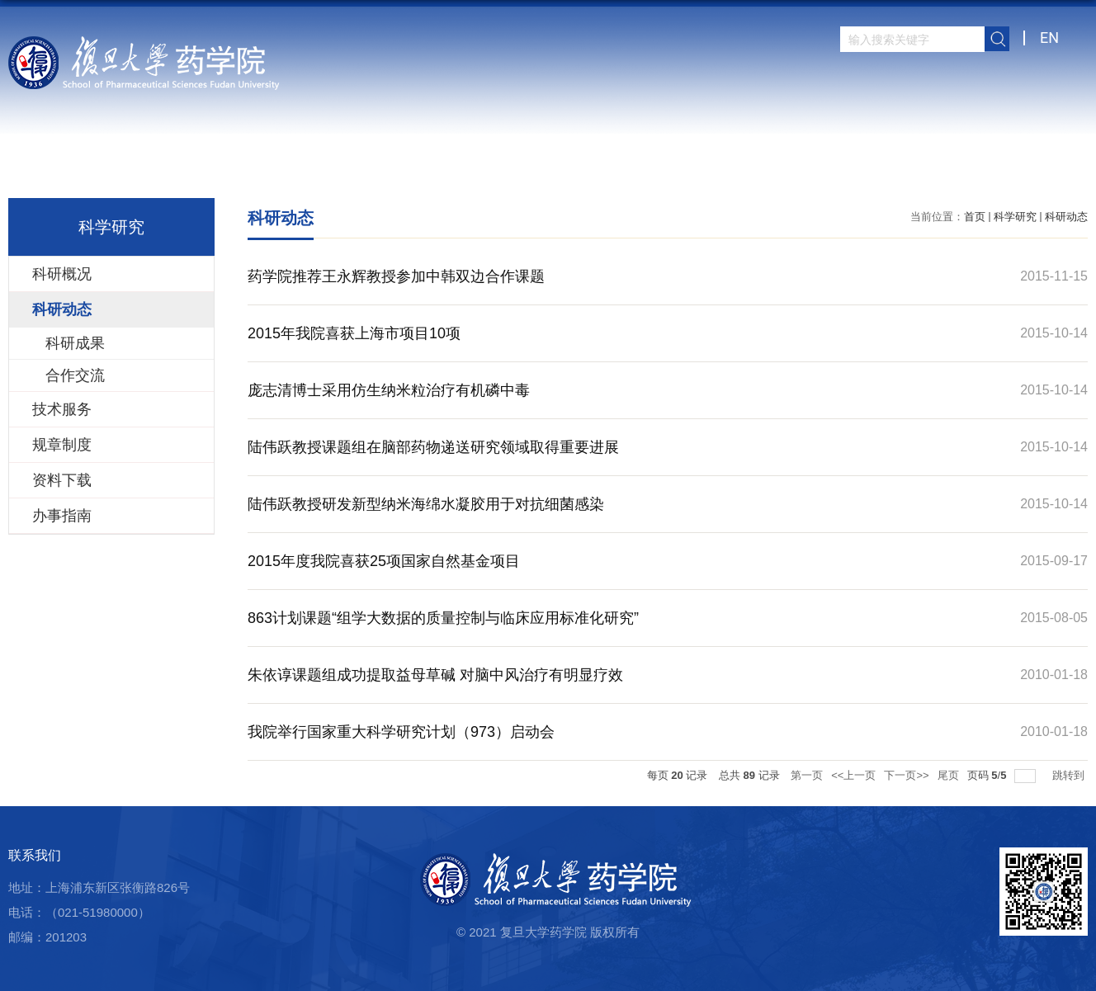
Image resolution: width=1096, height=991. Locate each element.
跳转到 (1070, 775)
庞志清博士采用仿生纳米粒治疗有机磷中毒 (389, 390)
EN (1049, 37)
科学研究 (570, 169)
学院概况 (382, 169)
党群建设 (852, 169)
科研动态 (1066, 216)
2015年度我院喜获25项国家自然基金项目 (384, 561)
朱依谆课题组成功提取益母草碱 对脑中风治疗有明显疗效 (435, 675)
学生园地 (758, 169)
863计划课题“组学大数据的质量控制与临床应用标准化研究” (443, 618)
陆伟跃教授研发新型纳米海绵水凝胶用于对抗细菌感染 (426, 504)
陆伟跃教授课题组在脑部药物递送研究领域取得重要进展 (433, 447)
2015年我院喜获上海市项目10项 (354, 333)
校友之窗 (946, 169)
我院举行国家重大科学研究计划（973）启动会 (401, 732)
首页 (308, 169)
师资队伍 (476, 169)
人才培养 (664, 169)
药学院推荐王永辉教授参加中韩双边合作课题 (396, 276)
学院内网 (1040, 169)
